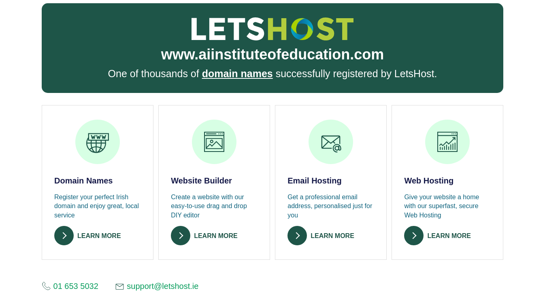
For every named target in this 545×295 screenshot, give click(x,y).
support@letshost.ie (157, 287)
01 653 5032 (70, 286)
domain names (237, 73)
